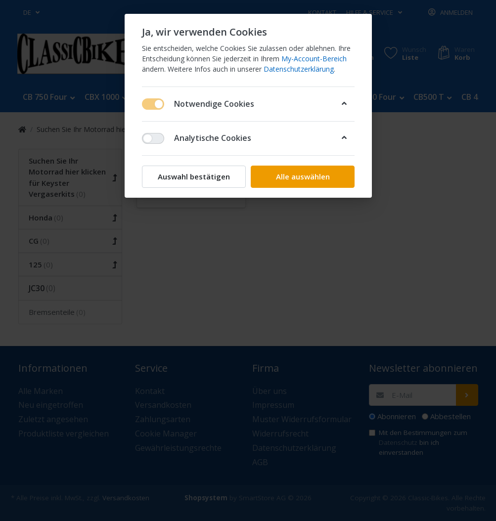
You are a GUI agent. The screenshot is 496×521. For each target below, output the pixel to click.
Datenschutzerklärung (299, 69)
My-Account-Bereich (314, 58)
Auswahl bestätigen (194, 176)
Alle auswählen (302, 176)
